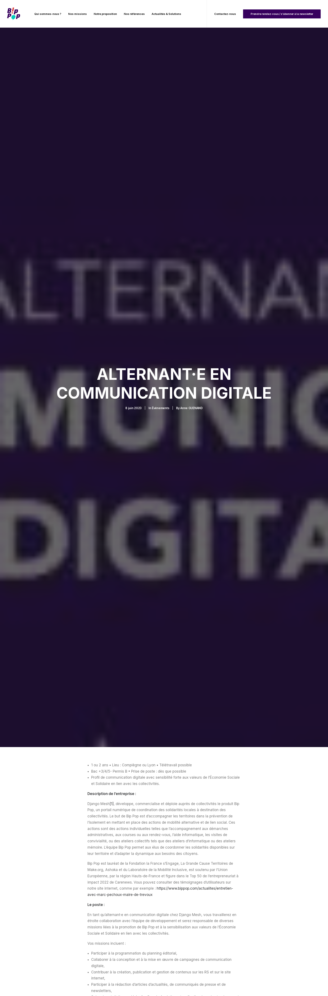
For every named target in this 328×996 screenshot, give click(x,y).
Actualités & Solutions (166, 13)
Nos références (134, 13)
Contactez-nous (225, 13)
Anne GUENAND (191, 368)
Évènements (160, 368)
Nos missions (77, 13)
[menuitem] (47, 14)
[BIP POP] (13, 14)
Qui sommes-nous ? (47, 13)
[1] (112, 723)
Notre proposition (105, 13)
